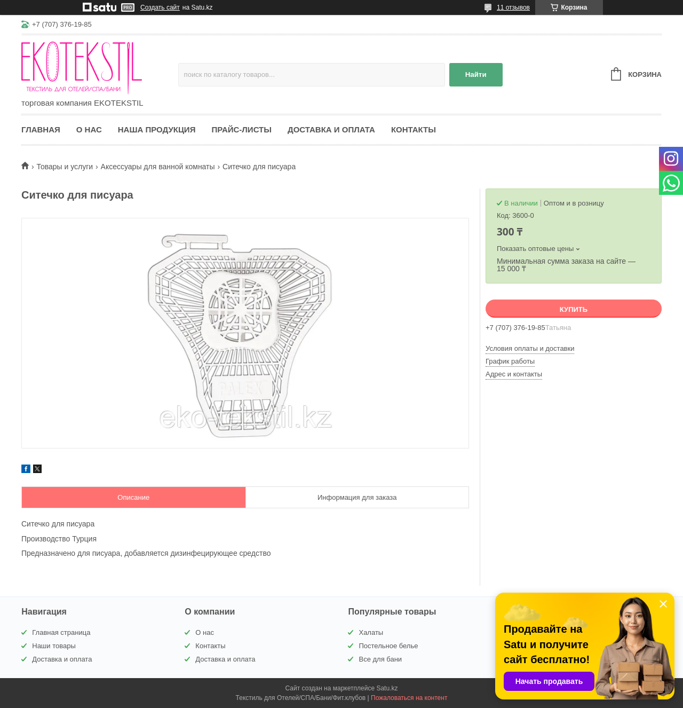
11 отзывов (513, 7)
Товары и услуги (64, 166)
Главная (40, 129)
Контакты (413, 129)
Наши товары (54, 646)
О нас (89, 129)
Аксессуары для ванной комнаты (158, 166)
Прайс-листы (241, 129)
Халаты (371, 632)
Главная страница (61, 632)
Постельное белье (388, 646)
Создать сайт (160, 7)
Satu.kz (387, 688)
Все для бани (380, 659)
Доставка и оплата (331, 129)
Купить (573, 309)
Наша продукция (157, 129)
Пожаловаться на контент (409, 698)
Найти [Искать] (476, 74)
